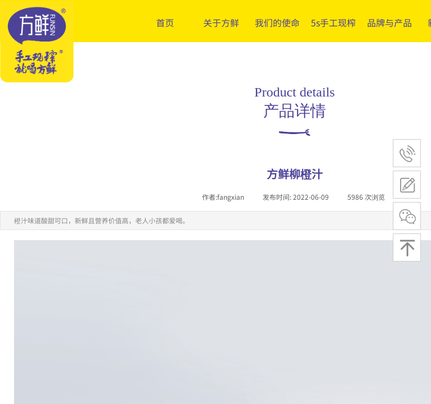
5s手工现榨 (333, 22)
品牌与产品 (389, 22)
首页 (165, 22)
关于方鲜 (221, 22)
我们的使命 (277, 22)
